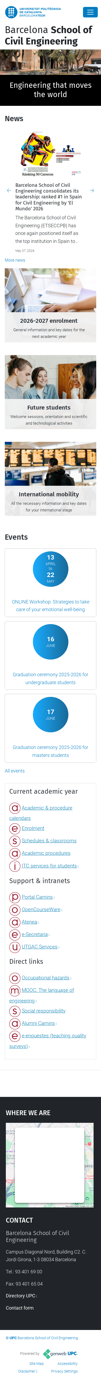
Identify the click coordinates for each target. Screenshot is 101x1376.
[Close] (90, 12)
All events (15, 771)
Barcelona (48, 35)
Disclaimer (26, 1371)
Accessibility (68, 1363)
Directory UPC (20, 1295)
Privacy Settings (64, 1371)
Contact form (20, 1308)
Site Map (36, 1363)
